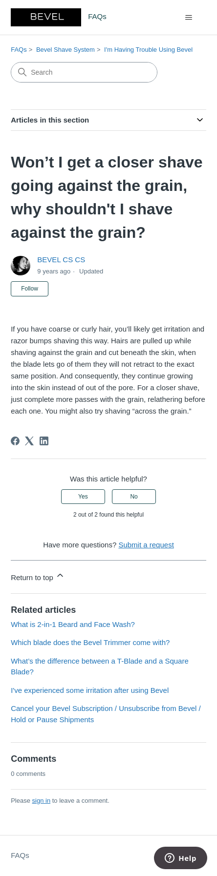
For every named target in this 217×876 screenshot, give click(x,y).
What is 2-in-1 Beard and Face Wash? (73, 624)
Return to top (38, 576)
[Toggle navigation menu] (189, 17)
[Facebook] (15, 441)
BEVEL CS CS (61, 259)
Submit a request (146, 545)
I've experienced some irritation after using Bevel (90, 690)
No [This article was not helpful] (133, 496)
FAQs (19, 49)
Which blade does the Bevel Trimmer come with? (90, 642)
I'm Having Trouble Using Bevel (148, 49)
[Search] (84, 72)
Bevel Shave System (65, 49)
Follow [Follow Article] (29, 288)
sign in (41, 800)
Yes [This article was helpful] (83, 496)
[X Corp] (29, 441)
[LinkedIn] (44, 441)
